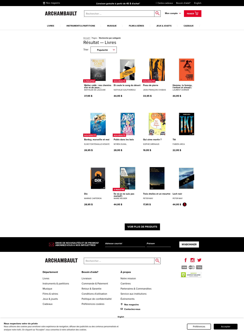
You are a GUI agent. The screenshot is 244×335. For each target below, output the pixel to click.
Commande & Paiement (95, 283)
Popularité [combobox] (102, 50)
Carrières (126, 283)
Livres (50, 25)
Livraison (87, 278)
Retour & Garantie (91, 288)
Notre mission (128, 278)
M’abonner (189, 244)
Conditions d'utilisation (94, 294)
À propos (126, 272)
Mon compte (171, 13)
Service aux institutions (133, 294)
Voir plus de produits (142, 227)
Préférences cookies (93, 304)
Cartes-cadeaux (163, 3)
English (197, 3)
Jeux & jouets (164, 25)
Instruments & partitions (80, 25)
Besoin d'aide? (183, 3)
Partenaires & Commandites (136, 288)
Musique (112, 25)
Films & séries (136, 25)
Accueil (86, 38)
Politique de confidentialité (97, 299)
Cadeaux (189, 25)
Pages (95, 38)
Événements (127, 299)
